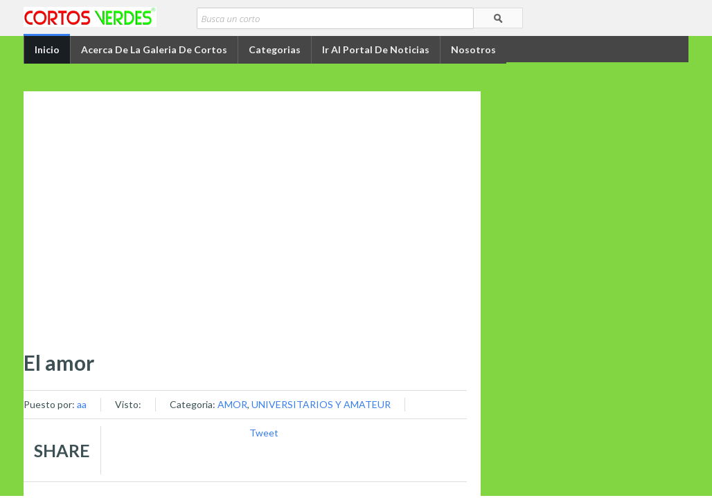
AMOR (232, 404)
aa (82, 404)
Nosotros (473, 49)
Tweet (263, 433)
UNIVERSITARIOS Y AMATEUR (321, 404)
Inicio (47, 49)
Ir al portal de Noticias (375, 49)
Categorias (275, 49)
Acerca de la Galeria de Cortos (154, 49)
